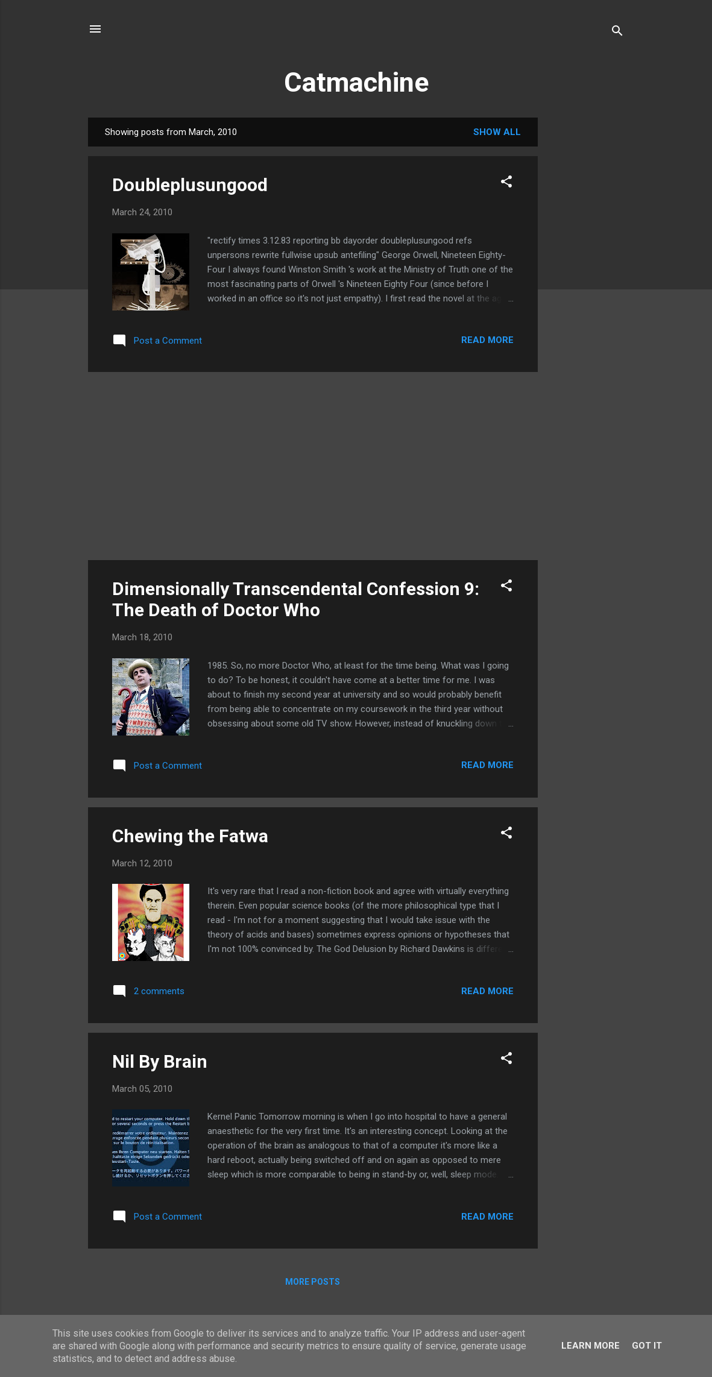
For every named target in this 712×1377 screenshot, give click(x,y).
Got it (647, 1345)
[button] (506, 183)
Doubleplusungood (190, 184)
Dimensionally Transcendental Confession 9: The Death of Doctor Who (295, 599)
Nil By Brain (159, 1061)
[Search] (617, 32)
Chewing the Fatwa (190, 835)
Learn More (590, 1345)
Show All (497, 132)
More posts (312, 1282)
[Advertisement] (586, 298)
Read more (487, 340)
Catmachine (356, 82)
